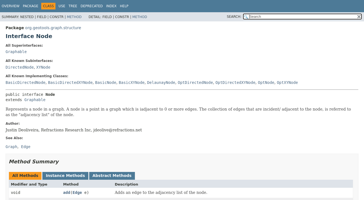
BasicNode (105, 82)
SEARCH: (234, 17)
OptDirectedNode (195, 82)
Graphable (16, 51)
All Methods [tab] (25, 175)
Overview (11, 6)
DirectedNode (20, 67)
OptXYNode (287, 82)
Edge (77, 192)
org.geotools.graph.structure (53, 28)
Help (124, 6)
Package (30, 6)
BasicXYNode (132, 82)
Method (74, 17)
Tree (73, 6)
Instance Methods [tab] (65, 175)
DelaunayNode (161, 82)
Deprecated (92, 6)
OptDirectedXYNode (235, 82)
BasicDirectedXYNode (70, 82)
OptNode (266, 82)
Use (62, 6)
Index (111, 6)
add (66, 192)
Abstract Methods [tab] (112, 175)
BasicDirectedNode (25, 82)
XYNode (43, 67)
